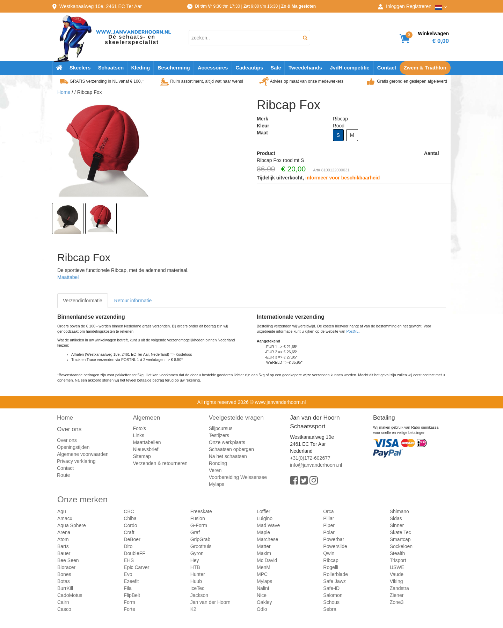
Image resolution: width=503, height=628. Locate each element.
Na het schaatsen (228, 456)
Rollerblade (335, 574)
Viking (396, 581)
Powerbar (333, 539)
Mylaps (216, 484)
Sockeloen (401, 546)
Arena (63, 532)
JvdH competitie (350, 68)
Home (63, 92)
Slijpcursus (221, 428)
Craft (129, 532)
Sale (275, 68)
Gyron (197, 553)
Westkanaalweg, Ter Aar (100, 6)
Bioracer (66, 567)
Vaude (396, 574)
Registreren (418, 6)
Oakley (264, 602)
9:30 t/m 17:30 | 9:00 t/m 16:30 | (255, 6)
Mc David (267, 560)
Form (129, 602)
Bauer (63, 553)
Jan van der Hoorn (210, 602)
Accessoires (213, 68)
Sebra (329, 609)
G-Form (198, 525)
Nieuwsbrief (145, 449)
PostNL (353, 331)
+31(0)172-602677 (310, 458)
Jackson (199, 595)
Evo (128, 574)
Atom (63, 539)
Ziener (397, 595)
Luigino (264, 518)
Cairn (63, 602)
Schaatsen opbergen (231, 449)
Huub (196, 581)
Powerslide (335, 546)
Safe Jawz (334, 581)
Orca (328, 511)
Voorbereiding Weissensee (238, 477)
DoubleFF (134, 553)
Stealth (397, 553)
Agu (61, 511)
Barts (63, 546)
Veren (215, 470)
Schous (331, 602)
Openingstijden (73, 447)
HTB (195, 567)
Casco (64, 609)
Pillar (328, 518)
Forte (129, 609)
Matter (264, 546)
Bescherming (174, 68)
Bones (64, 574)
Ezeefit (131, 581)
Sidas (396, 518)
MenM (263, 567)
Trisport (398, 560)
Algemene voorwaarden (83, 454)
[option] (67, 218)
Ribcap (330, 560)
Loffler (263, 511)
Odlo (262, 609)
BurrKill (65, 588)
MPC (262, 574)
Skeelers (80, 68)
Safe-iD (331, 588)
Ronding (218, 463)
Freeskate (201, 511)
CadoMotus (69, 595)
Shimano (399, 511)
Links (138, 435)
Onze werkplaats (227, 442)
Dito (128, 546)
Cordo (130, 525)
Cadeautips (249, 68)
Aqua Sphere (71, 525)
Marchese (267, 539)
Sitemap (142, 456)
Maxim (264, 553)
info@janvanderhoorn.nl (316, 465)
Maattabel (68, 277)
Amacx (64, 518)
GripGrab (200, 539)
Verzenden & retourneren (160, 463)
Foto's (139, 428)
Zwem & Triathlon (425, 68)
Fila (128, 588)
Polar (329, 532)
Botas (63, 581)
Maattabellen (147, 442)
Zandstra (399, 588)
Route (63, 475)
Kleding (140, 68)
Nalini (263, 588)
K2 (193, 609)
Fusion (197, 518)
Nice (262, 595)
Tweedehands (305, 68)
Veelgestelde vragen (236, 417)
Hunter (197, 574)
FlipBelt (132, 595)
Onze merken (82, 499)
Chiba (130, 518)
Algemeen (146, 417)
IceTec (197, 588)
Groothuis (201, 546)
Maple (263, 532)
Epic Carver (136, 567)
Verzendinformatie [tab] (82, 300)
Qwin (328, 553)
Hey (194, 560)
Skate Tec (400, 532)
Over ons (69, 429)
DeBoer (132, 539)
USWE (397, 567)
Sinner (397, 525)
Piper (329, 525)
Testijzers (219, 435)
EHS (129, 560)
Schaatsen (111, 68)
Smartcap (400, 539)
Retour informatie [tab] (133, 300)
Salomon (332, 595)
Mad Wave (268, 525)
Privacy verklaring (76, 461)
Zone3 (397, 602)
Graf (195, 532)
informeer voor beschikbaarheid (342, 177)
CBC (129, 511)
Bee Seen (68, 560)
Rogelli (330, 567)
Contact (386, 68)
